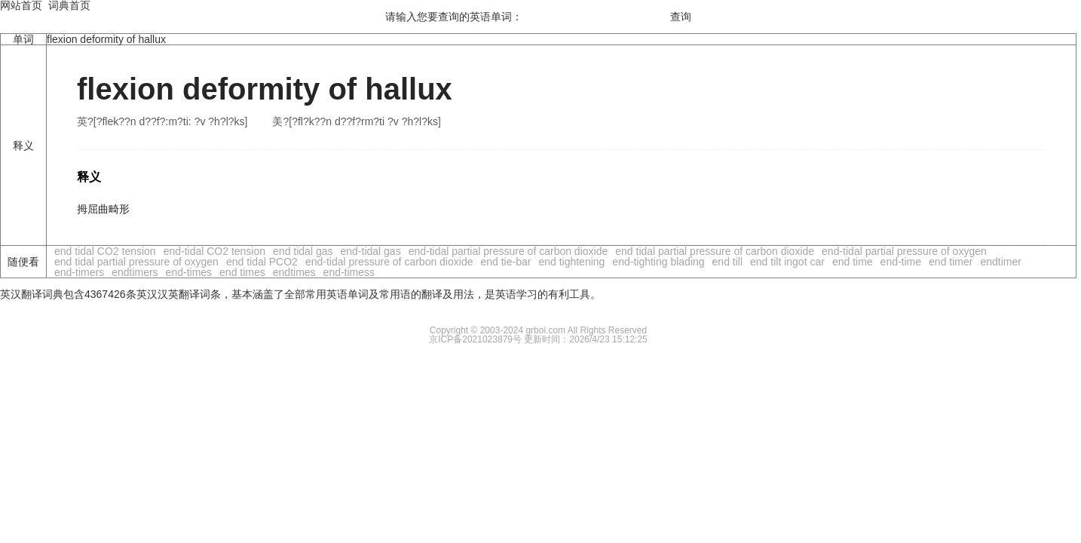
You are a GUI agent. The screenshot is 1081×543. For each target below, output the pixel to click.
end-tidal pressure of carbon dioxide (389, 262)
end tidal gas (302, 251)
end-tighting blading (658, 262)
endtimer (1000, 262)
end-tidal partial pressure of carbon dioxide (508, 251)
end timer (950, 262)
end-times (189, 272)
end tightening (571, 262)
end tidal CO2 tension (105, 251)
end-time (900, 262)
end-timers (79, 272)
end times (242, 272)
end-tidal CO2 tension (214, 251)
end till (727, 262)
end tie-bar (505, 262)
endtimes (294, 272)
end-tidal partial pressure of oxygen (904, 251)
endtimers (135, 272)
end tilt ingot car (787, 262)
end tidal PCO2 (262, 262)
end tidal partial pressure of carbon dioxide (714, 251)
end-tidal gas (370, 251)
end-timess (349, 272)
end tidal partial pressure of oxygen (136, 262)
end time (852, 262)
